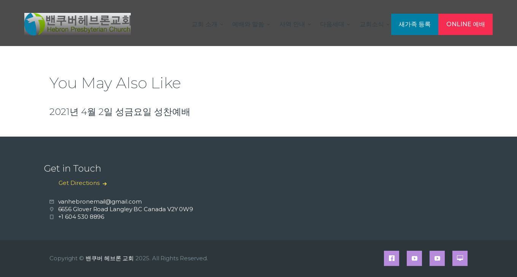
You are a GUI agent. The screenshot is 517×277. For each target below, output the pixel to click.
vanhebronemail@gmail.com (100, 201)
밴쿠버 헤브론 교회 (110, 258)
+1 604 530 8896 (81, 216)
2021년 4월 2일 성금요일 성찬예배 (119, 111)
